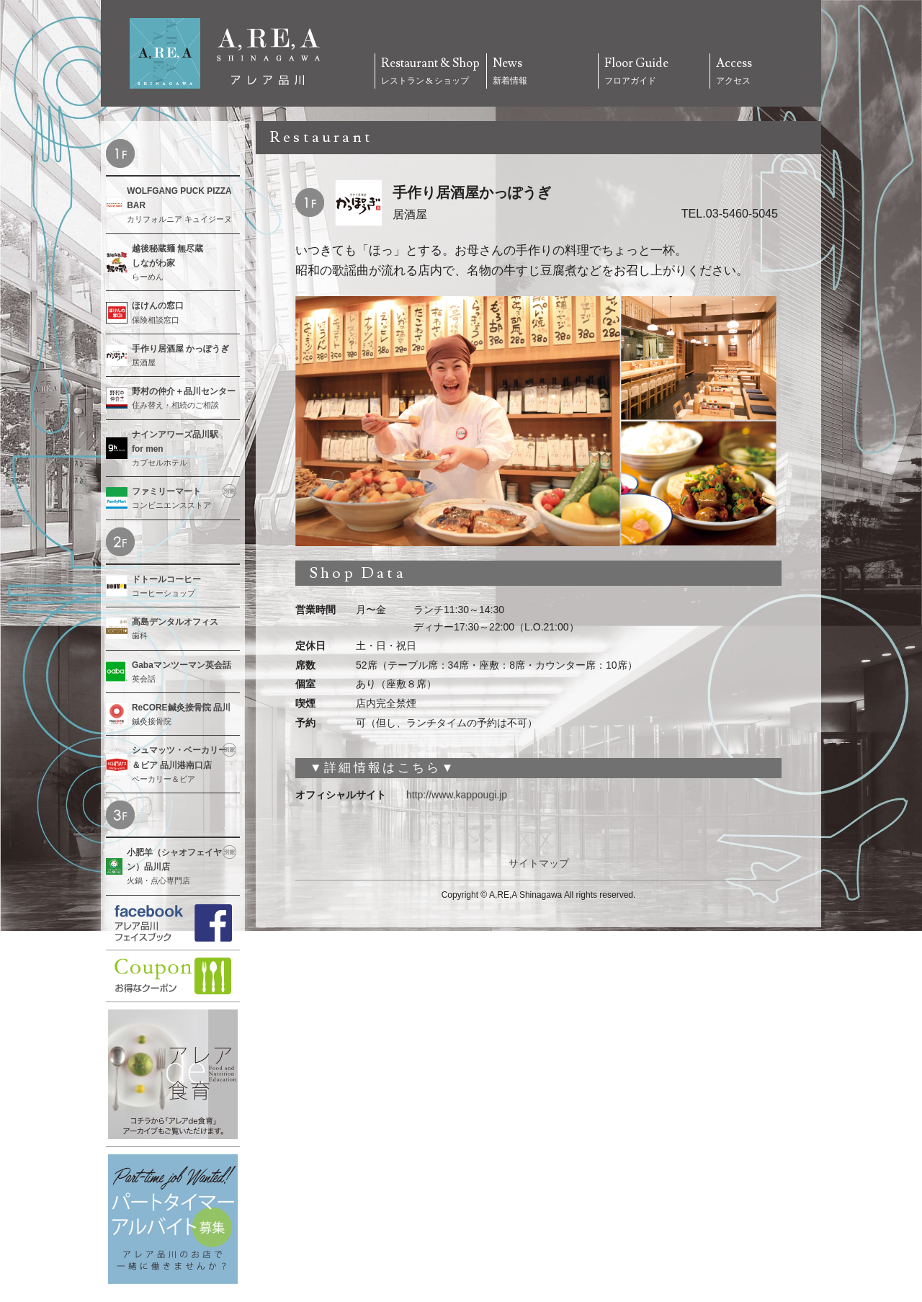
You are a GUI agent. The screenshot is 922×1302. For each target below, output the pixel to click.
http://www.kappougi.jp (456, 795)
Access (765, 72)
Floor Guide (654, 72)
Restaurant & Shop (430, 72)
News (542, 72)
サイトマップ (539, 863)
